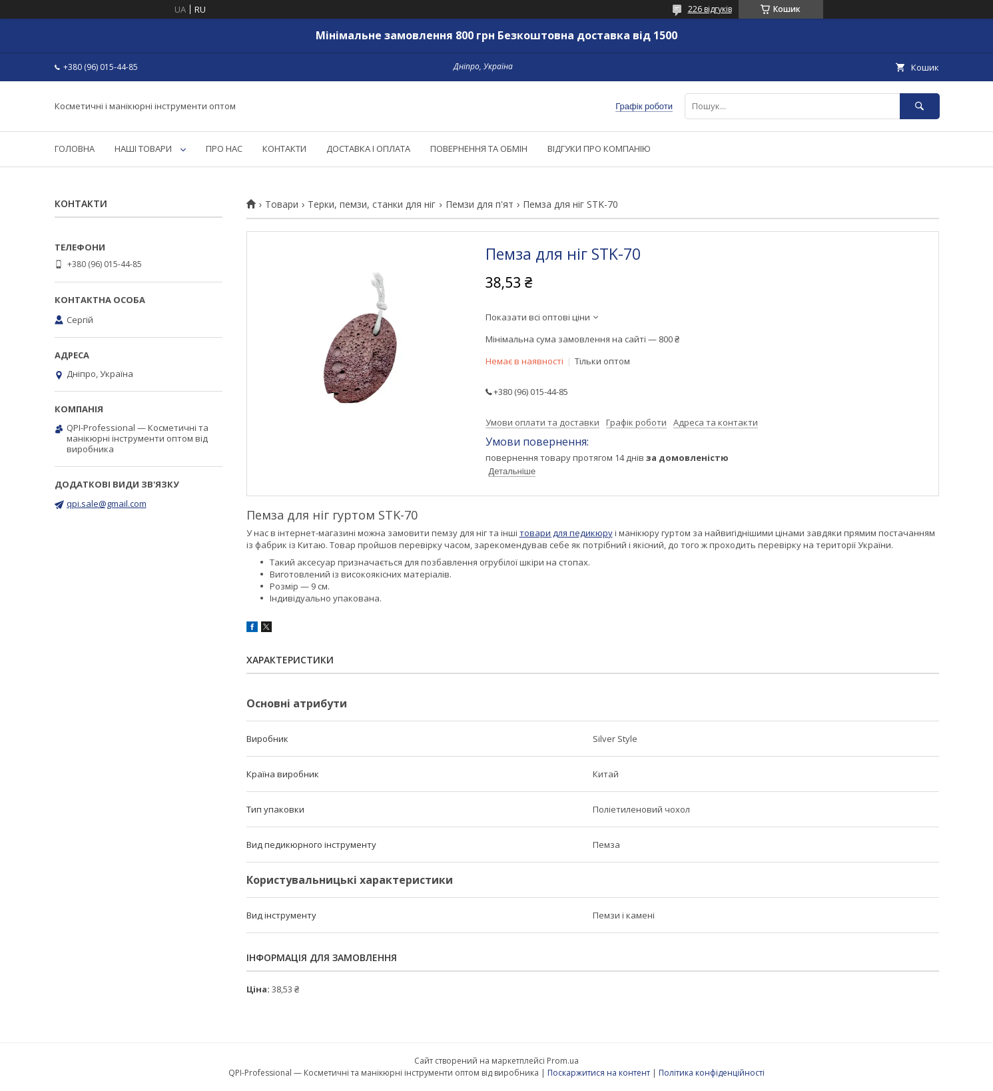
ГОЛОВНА (75, 149)
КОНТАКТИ (284, 149)
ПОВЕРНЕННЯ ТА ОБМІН (478, 149)
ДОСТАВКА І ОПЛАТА (368, 149)
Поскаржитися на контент (598, 1072)
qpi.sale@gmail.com (107, 503)
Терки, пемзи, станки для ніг (372, 204)
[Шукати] (920, 106)
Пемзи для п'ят (479, 204)
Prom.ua (563, 1060)
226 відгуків (710, 9)
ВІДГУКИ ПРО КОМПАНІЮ (599, 149)
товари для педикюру (566, 533)
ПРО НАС (224, 149)
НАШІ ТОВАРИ (143, 149)
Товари (281, 204)
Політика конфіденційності (712, 1072)
